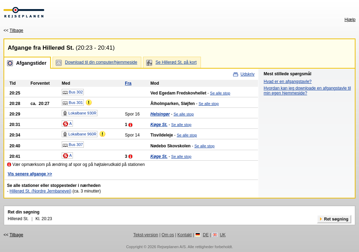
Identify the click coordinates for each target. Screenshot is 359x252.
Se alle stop (220, 93)
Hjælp (350, 19)
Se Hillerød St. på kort (175, 62)
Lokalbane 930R (79, 113)
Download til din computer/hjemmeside (101, 62)
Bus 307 (73, 144)
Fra (128, 83)
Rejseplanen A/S (171, 247)
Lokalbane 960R (79, 134)
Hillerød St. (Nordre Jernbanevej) (40, 191)
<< (13, 30)
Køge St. (159, 124)
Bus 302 (73, 92)
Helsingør (160, 114)
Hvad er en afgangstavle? (288, 81)
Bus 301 (73, 102)
